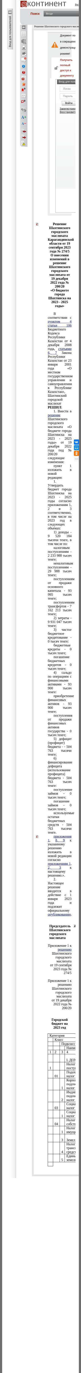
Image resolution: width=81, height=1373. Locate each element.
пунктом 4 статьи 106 (59, 323)
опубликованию (59, 914)
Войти (69, 103)
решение (54, 415)
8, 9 (60, 840)
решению (65, 949)
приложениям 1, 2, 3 (59, 865)
